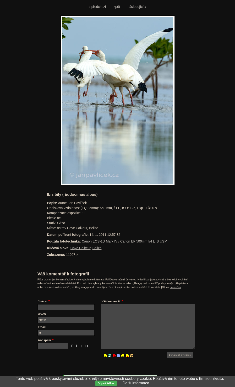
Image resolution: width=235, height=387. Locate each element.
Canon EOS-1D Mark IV (100, 241)
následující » (137, 7)
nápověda (175, 287)
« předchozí (97, 7)
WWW (42, 314)
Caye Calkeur (81, 248)
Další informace (136, 383)
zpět (117, 7)
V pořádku (106, 383)
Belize (96, 248)
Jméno (42, 301)
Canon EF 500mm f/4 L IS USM (143, 241)
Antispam (44, 340)
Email (42, 327)
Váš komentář (111, 301)
